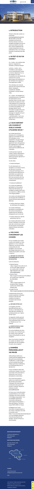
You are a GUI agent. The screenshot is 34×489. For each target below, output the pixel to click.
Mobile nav (32, 1)
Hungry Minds (17, 487)
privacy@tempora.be (14, 389)
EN (23, 1)
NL (22, 1)
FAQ (8, 475)
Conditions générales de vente (19, 482)
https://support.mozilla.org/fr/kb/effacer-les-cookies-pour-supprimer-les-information (20, 277)
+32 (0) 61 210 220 (11, 471)
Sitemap (11, 482)
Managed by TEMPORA (12, 487)
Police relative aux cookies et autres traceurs (16, 485)
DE (25, 1)
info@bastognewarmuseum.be (14, 472)
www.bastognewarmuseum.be (16, 37)
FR (20, 1)
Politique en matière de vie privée (14, 483)
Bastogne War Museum (13, 2)
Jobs (8, 482)
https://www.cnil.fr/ (17, 397)
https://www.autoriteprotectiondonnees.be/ (20, 413)
